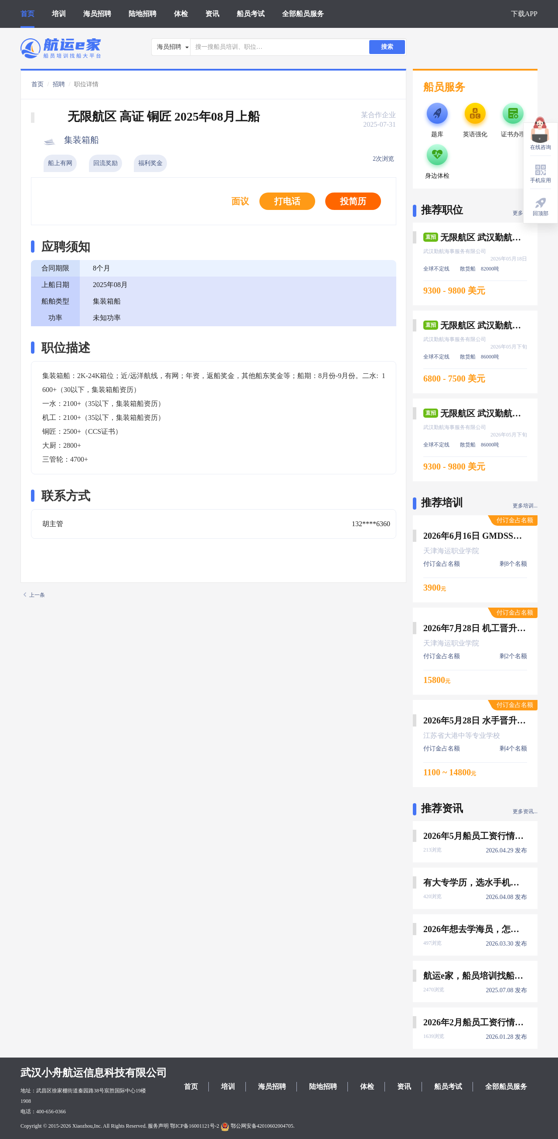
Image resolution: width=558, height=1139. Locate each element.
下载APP (524, 13)
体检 (181, 13)
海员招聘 (97, 13)
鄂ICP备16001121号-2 (194, 1126)
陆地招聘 (143, 13)
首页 (27, 13)
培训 (59, 13)
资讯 (212, 13)
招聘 (59, 84)
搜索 (387, 47)
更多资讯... (525, 811)
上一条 (34, 595)
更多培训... (525, 506)
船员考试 (251, 13)
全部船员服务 (303, 13)
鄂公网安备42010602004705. (258, 1126)
